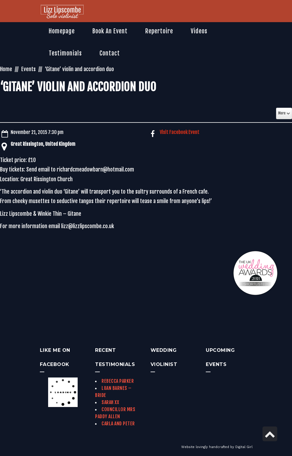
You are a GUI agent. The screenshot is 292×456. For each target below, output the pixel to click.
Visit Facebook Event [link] (179, 132)
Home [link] (6, 69)
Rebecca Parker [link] (118, 381)
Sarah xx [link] (110, 402)
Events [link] (28, 69)
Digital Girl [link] (243, 447)
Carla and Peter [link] (118, 423)
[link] (62, 12)
